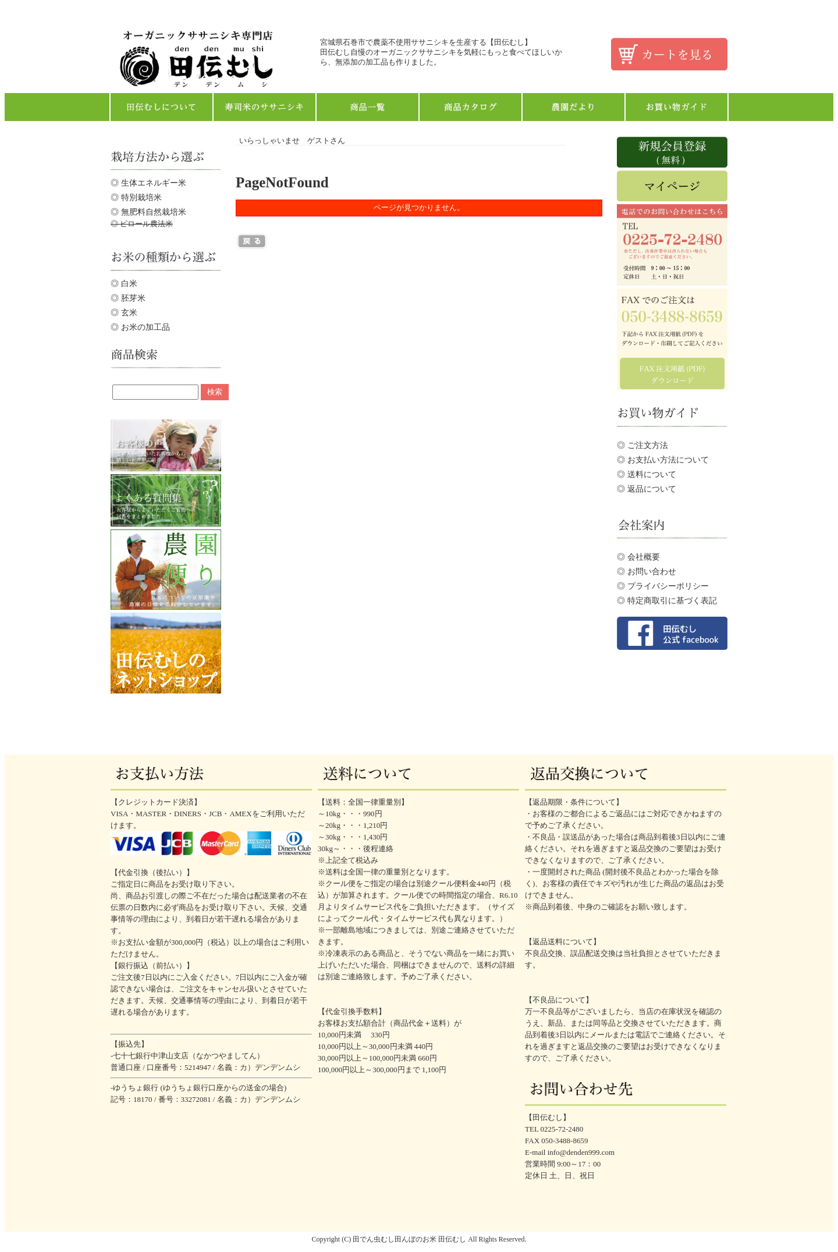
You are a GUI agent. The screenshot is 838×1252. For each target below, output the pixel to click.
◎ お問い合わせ (646, 571)
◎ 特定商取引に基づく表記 (667, 600)
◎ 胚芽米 (128, 298)
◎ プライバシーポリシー (663, 586)
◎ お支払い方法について (663, 459)
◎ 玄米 (124, 312)
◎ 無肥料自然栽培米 (148, 211)
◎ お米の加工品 (140, 327)
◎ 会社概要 (638, 556)
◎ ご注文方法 (642, 445)
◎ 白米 (124, 283)
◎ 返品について (646, 488)
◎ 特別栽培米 (136, 197)
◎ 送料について (646, 474)
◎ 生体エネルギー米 (148, 182)
